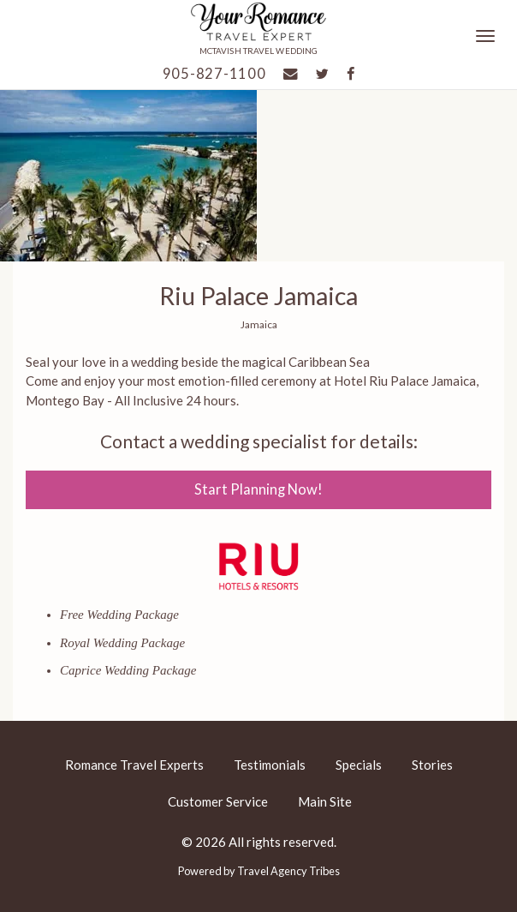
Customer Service (218, 801)
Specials (359, 764)
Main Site (325, 801)
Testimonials (270, 764)
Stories (432, 764)
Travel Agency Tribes (288, 871)
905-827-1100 (214, 73)
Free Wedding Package (119, 614)
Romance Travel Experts (134, 764)
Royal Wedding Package (122, 643)
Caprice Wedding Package (128, 670)
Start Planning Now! (258, 489)
